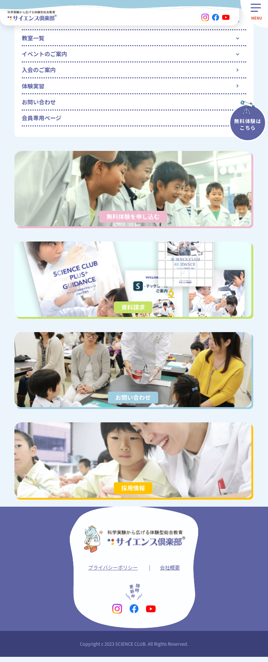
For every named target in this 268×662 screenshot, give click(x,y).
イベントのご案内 (45, 54)
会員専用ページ (42, 121)
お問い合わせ (39, 104)
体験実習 (33, 88)
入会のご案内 (39, 71)
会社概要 (170, 572)
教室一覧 (33, 38)
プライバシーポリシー (113, 572)
